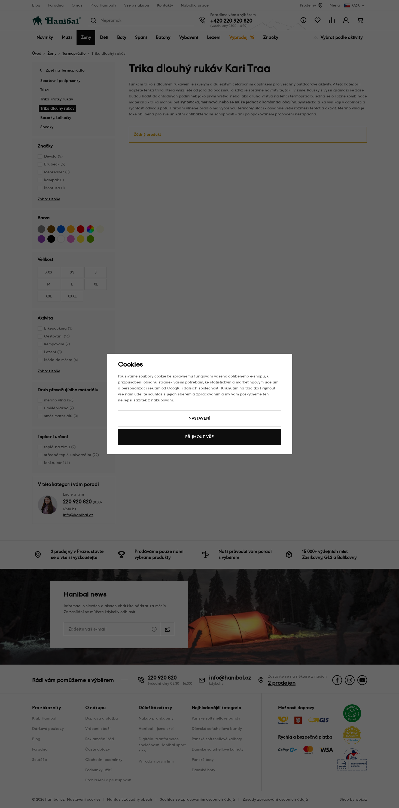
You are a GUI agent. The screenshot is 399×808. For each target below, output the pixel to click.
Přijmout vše (199, 437)
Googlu (174, 388)
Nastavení (199, 418)
